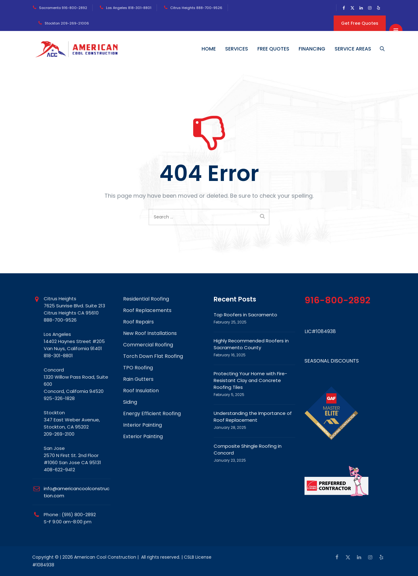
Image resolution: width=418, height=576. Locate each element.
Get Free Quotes (359, 23)
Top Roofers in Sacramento (245, 314)
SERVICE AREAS (353, 48)
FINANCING (312, 48)
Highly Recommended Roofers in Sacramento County (251, 344)
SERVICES (237, 48)
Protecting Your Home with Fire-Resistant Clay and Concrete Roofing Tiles (250, 380)
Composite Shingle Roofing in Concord (248, 449)
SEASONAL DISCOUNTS (332, 360)
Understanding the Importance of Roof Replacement (253, 416)
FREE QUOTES (274, 48)
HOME (209, 48)
